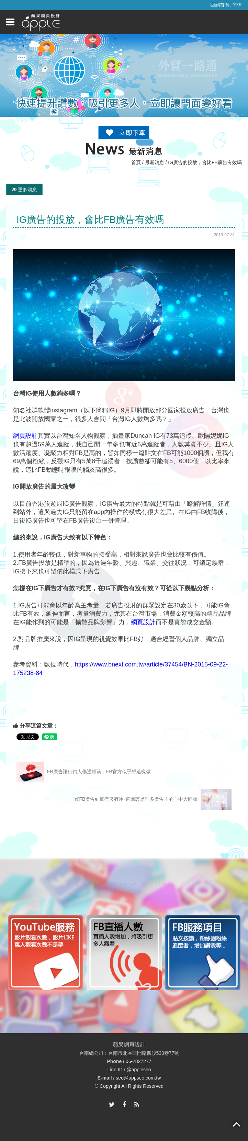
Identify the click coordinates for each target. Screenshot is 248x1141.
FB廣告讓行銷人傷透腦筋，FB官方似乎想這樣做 (83, 772)
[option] (85, 952)
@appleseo (138, 1069)
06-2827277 (138, 1061)
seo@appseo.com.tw (138, 1078)
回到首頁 (219, 5)
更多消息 (24, 189)
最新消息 (154, 162)
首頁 (136, 162)
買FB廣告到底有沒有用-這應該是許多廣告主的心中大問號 (152, 799)
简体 (237, 5)
